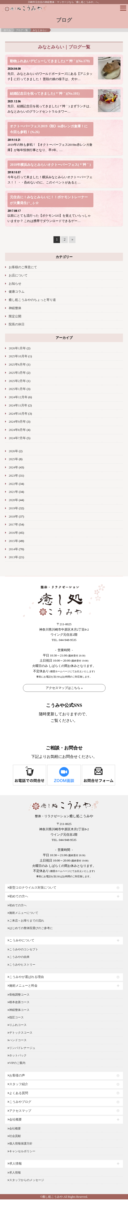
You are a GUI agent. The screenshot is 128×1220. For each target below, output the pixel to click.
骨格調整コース (19, 994)
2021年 (13, 492)
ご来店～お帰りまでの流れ (26, 920)
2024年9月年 (17, 421)
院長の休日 (16, 324)
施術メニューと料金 (23, 985)
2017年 (13, 524)
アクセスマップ (19, 1111)
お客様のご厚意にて (23, 267)
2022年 (13, 484)
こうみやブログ (19, 1102)
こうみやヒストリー (21, 964)
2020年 (13, 500)
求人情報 (15, 1163)
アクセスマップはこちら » (64, 688)
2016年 (13, 532)
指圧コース (16, 1017)
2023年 (13, 475)
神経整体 (15, 308)
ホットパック (17, 1055)
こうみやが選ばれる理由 (26, 977)
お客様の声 (16, 1075)
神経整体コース (19, 1010)
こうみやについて (21, 940)
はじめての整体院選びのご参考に (30, 928)
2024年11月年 (18, 405)
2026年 (13, 451)
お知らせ (15, 283)
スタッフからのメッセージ (26, 1180)
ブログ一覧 (22, 30)
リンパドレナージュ (21, 1048)
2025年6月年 (17, 364)
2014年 (13, 549)
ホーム (7, 30)
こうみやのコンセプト (23, 949)
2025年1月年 (17, 389)
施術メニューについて (23, 913)
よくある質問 (18, 1093)
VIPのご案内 (16, 1063)
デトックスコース (20, 1032)
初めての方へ (18, 896)
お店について (18, 275)
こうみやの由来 (19, 957)
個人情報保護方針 (20, 1143)
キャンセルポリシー (21, 1151)
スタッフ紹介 (18, 1084)
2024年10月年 (18, 413)
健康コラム (16, 291)
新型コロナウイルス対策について (32, 887)
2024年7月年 (17, 438)
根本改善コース (19, 1002)
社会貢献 (14, 1136)
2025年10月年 (18, 356)
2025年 (13, 459)
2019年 (13, 508)
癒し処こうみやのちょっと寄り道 (32, 300)
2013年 (13, 557)
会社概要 (15, 1119)
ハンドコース (17, 1040)
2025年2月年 (17, 381)
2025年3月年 (17, 372)
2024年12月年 (18, 397)
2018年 (13, 516)
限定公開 (15, 316)
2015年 (13, 541)
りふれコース (17, 1025)
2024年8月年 (17, 430)
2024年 (13, 467)
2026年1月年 (17, 348)
